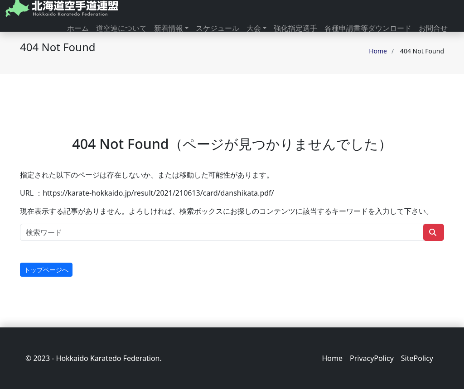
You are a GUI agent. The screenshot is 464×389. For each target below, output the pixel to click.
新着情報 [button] (168, 28)
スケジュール (217, 28)
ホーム (78, 28)
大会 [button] (253, 28)
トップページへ (46, 269)
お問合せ (433, 28)
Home (378, 51)
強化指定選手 (295, 28)
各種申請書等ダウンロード (367, 28)
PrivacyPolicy (372, 358)
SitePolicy (417, 358)
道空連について (121, 28)
